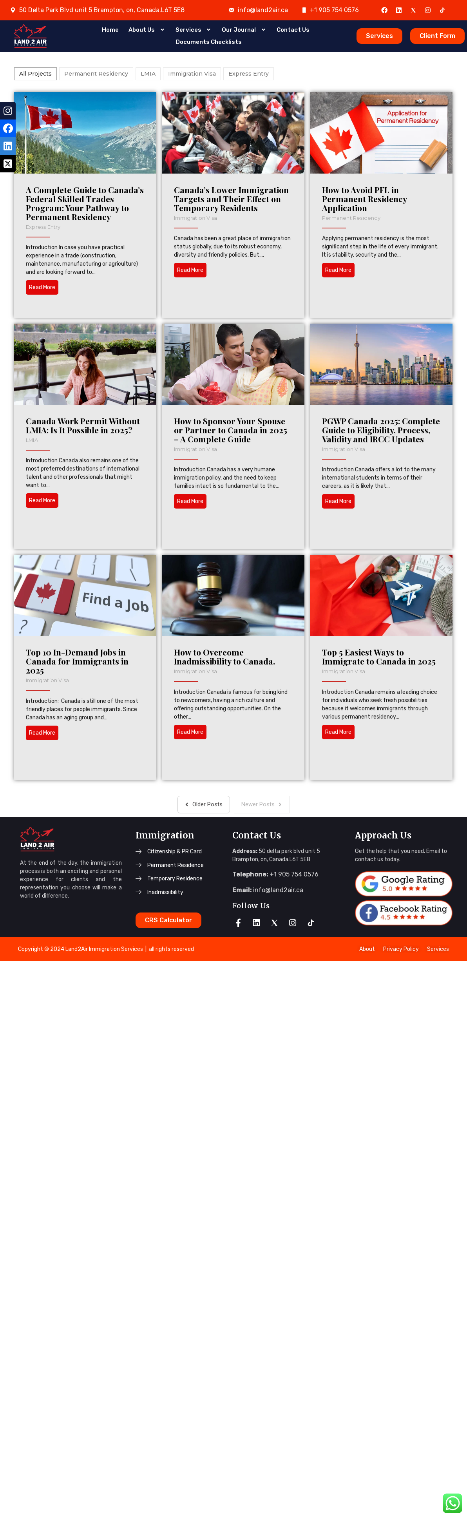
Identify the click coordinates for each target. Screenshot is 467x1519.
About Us (147, 30)
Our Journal (244, 30)
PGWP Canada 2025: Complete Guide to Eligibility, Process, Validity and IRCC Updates (333, 566)
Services (194, 30)
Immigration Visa (235, 218)
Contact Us (293, 30)
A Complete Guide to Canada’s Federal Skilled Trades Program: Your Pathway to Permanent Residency (84, 203)
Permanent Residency (120, 398)
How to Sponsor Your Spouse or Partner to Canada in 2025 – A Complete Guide (143, 566)
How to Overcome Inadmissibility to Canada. (264, 793)
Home (110, 30)
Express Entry (43, 227)
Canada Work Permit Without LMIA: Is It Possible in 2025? (210, 425)
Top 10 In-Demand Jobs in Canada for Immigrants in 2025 (77, 797)
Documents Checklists (209, 40)
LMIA (159, 440)
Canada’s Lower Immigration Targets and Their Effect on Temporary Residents (271, 198)
